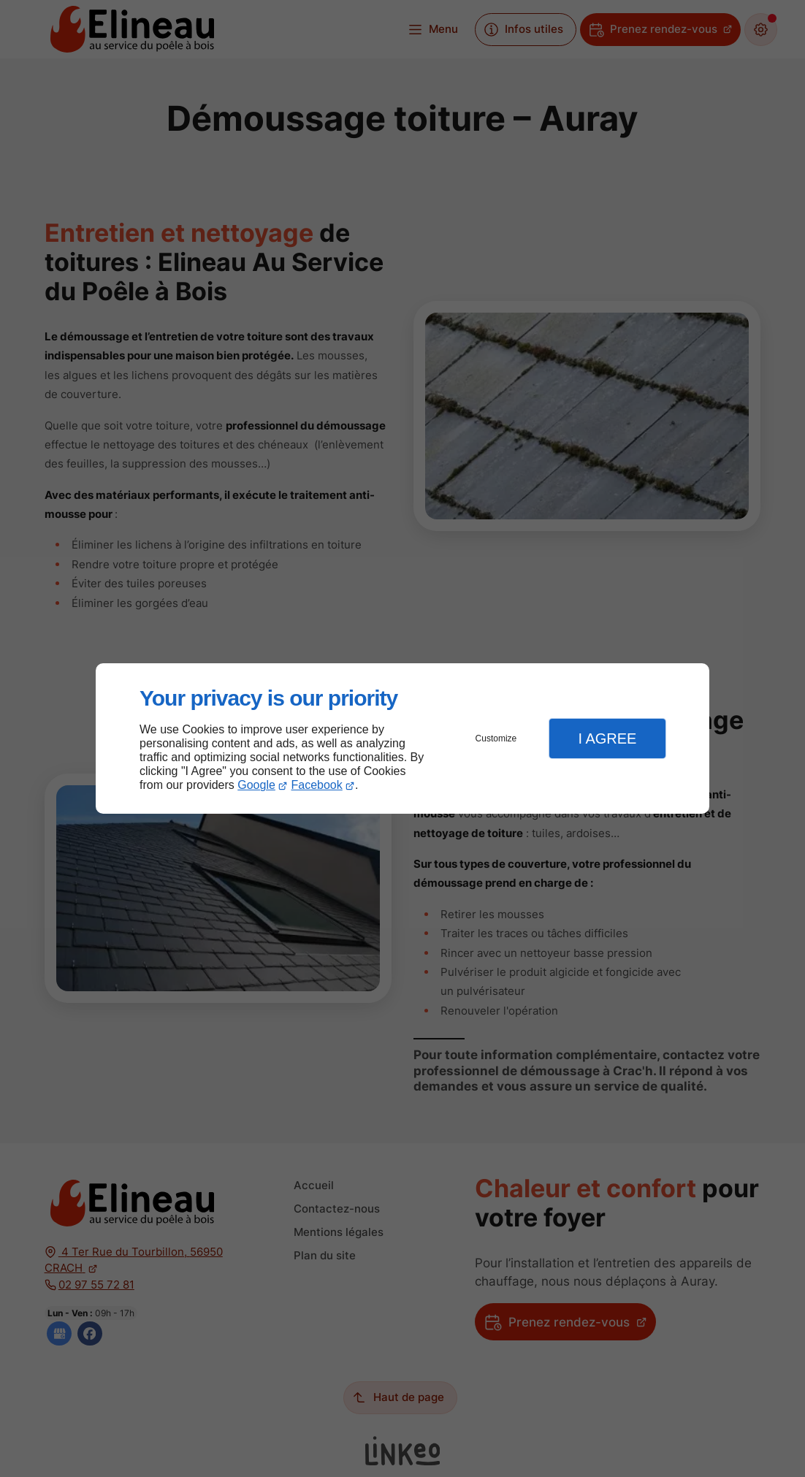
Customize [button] (496, 738)
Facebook (317, 785)
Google (256, 785)
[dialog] (402, 738)
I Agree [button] (607, 738)
